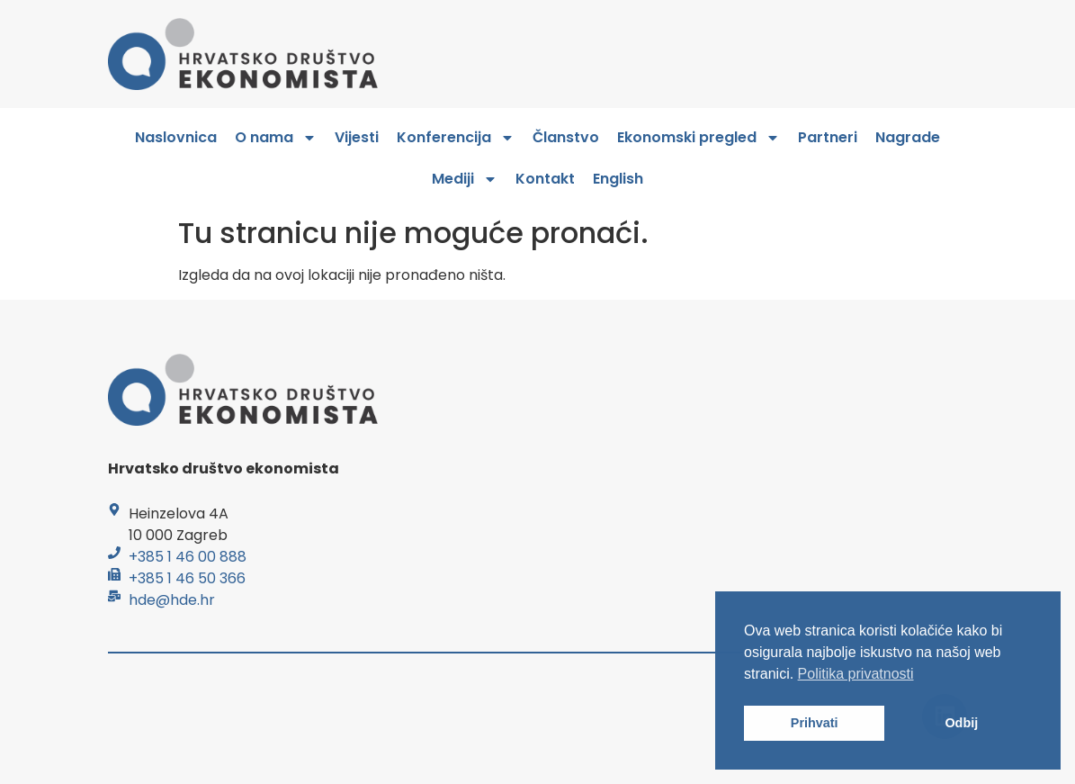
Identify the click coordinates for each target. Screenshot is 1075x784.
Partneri (827, 137)
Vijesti (357, 137)
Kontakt (545, 178)
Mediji (464, 179)
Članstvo (566, 137)
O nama (276, 138)
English (618, 178)
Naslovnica (176, 137)
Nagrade (907, 137)
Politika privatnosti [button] (856, 673)
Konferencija (456, 138)
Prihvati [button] (814, 723)
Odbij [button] (961, 723)
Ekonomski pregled (698, 138)
